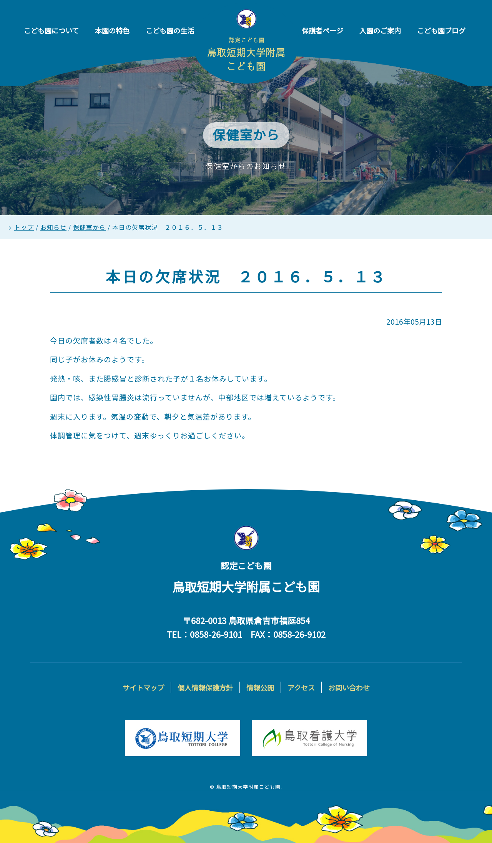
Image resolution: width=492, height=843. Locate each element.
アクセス (301, 687)
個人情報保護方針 (205, 687)
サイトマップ (143, 687)
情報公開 (260, 687)
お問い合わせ (349, 687)
